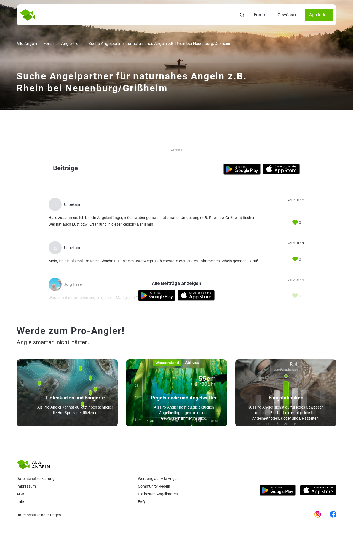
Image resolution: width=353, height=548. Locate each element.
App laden (319, 14)
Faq (141, 502)
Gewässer (286, 14)
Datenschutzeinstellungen (39, 515)
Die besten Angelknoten (158, 494)
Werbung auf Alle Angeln (159, 478)
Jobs (21, 502)
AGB (20, 494)
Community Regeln (154, 486)
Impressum (26, 486)
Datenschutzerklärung (36, 478)
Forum (260, 14)
